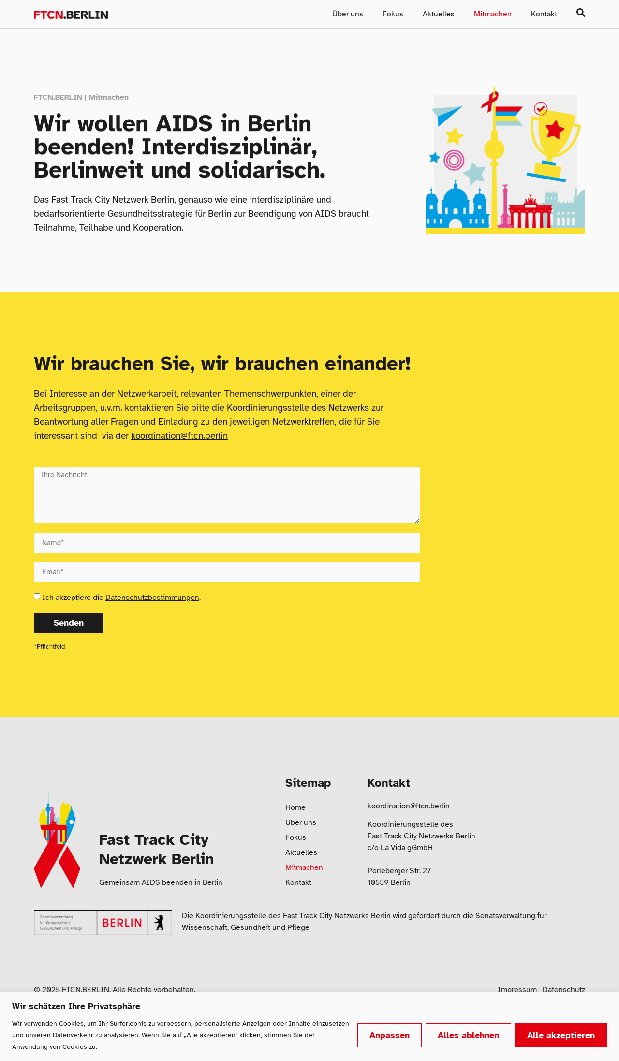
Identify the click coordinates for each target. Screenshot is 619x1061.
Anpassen (389, 1035)
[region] (309, 1026)
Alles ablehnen (468, 1035)
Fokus (393, 14)
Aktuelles (439, 14)
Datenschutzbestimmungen (152, 597)
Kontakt (544, 14)
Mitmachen (493, 14)
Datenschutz (564, 990)
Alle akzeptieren (561, 1035)
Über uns (347, 14)
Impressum (517, 990)
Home (295, 807)
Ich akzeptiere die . (121, 597)
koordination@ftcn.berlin (179, 436)
